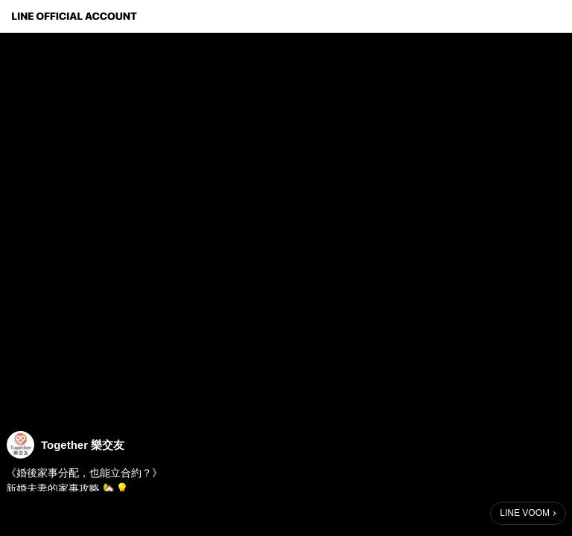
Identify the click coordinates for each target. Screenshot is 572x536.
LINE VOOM (525, 513)
